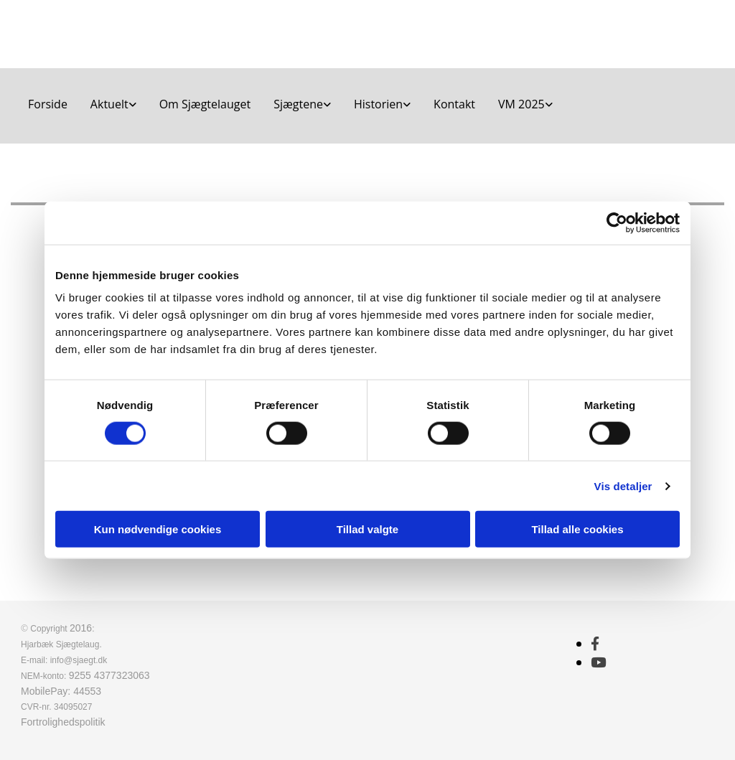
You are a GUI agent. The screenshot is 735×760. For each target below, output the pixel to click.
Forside (47, 104)
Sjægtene (298, 104)
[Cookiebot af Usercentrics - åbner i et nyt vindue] (617, 222)
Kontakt (454, 104)
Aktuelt (109, 104)
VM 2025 (521, 104)
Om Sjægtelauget (205, 104)
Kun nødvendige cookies (158, 529)
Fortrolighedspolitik (63, 722)
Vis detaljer (623, 485)
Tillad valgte (367, 529)
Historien (378, 104)
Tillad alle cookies (577, 529)
